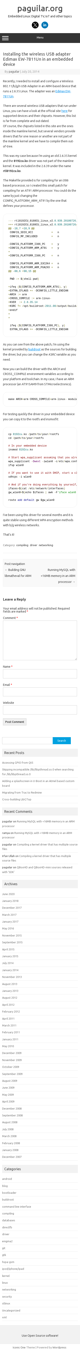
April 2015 (8, 949)
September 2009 (12, 1073)
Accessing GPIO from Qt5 (17, 762)
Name (8, 666)
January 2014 (10, 970)
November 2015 (12, 935)
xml (4, 1317)
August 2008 (9, 1122)
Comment (10, 618)
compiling (22, 545)
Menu (40, 38)
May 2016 (8, 928)
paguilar (14, 71)
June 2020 (8, 893)
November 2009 (12, 1059)
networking (46, 545)
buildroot (34, 349)
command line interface (16, 1206)
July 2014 (7, 962)
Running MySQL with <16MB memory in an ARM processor (58, 576)
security (7, 1296)
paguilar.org (40, 8)
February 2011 (11, 1032)
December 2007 (12, 1156)
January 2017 (10, 921)
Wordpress (59, 1347)
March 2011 (9, 1025)
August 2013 (9, 983)
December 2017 (12, 907)
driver (33, 545)
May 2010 (8, 1046)
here (64, 111)
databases (8, 1220)
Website (8, 702)
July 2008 (7, 1129)
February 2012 (11, 1011)
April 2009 (8, 1101)
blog (5, 1185)
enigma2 (7, 1241)
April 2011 (8, 1018)
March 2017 (9, 914)
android (7, 1178)
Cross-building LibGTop (16, 799)
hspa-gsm (8, 1261)
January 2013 (10, 990)
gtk (4, 1254)
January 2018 (10, 900)
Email (7, 685)
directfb (7, 1227)
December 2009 (12, 1052)
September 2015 (12, 942)
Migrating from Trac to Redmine (22, 792)
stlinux (6, 1303)
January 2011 (10, 1039)
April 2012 (8, 1004)
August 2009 (9, 1080)
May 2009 (8, 1094)
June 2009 (8, 1087)
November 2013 (12, 976)
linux (5, 1282)
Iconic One (19, 1347)
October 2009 (10, 1066)
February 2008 (11, 1143)
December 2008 (12, 1108)
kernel (6, 1275)
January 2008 (10, 1149)
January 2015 (10, 956)
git (3, 1248)
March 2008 (9, 1136)
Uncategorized (11, 1310)
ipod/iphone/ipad (13, 1268)
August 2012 (9, 997)
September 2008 (12, 1115)
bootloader (9, 1192)
